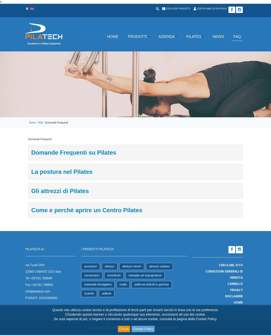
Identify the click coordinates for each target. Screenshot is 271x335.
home (32, 122)
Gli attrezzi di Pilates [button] (60, 191)
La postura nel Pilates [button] (62, 171)
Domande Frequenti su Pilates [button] (73, 152)
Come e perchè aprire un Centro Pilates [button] (86, 210)
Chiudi (124, 329)
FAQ (40, 122)
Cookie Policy (143, 329)
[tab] (135, 152)
